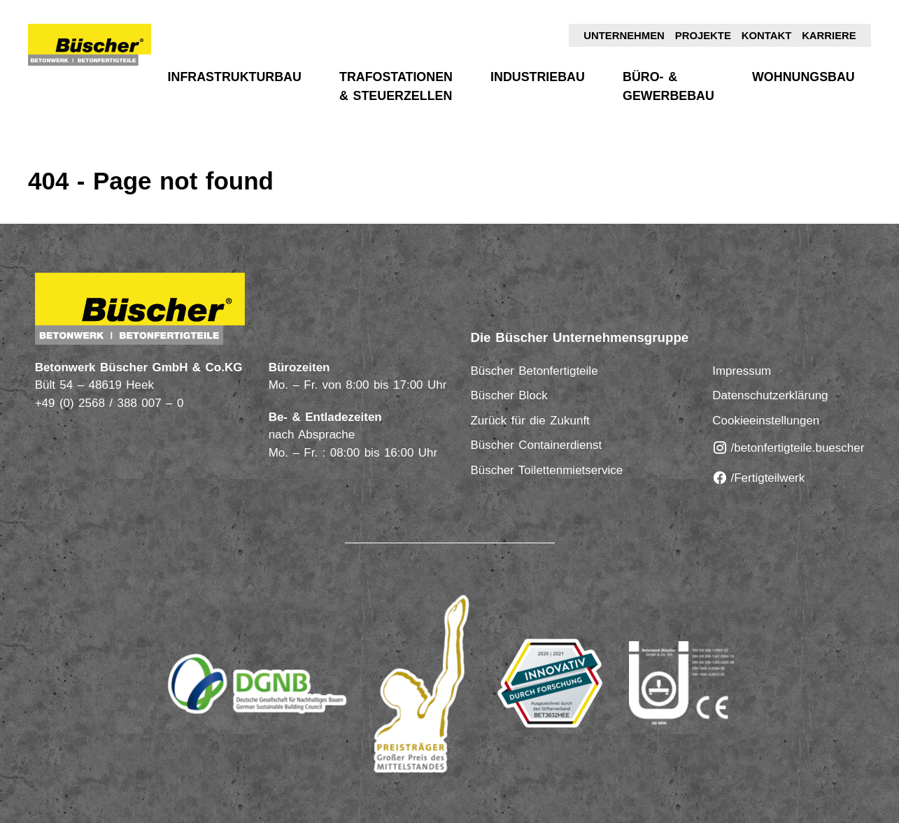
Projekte (703, 35)
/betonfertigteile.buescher (788, 447)
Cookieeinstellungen (765, 420)
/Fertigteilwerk (758, 477)
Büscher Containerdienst (536, 445)
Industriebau (537, 77)
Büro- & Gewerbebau (668, 86)
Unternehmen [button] (624, 35)
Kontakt (767, 35)
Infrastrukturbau (235, 77)
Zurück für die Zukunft (529, 420)
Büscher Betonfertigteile (533, 371)
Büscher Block (508, 395)
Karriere (829, 35)
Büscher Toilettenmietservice (546, 470)
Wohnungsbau (803, 77)
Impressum (741, 371)
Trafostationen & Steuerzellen (396, 86)
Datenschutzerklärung (770, 395)
